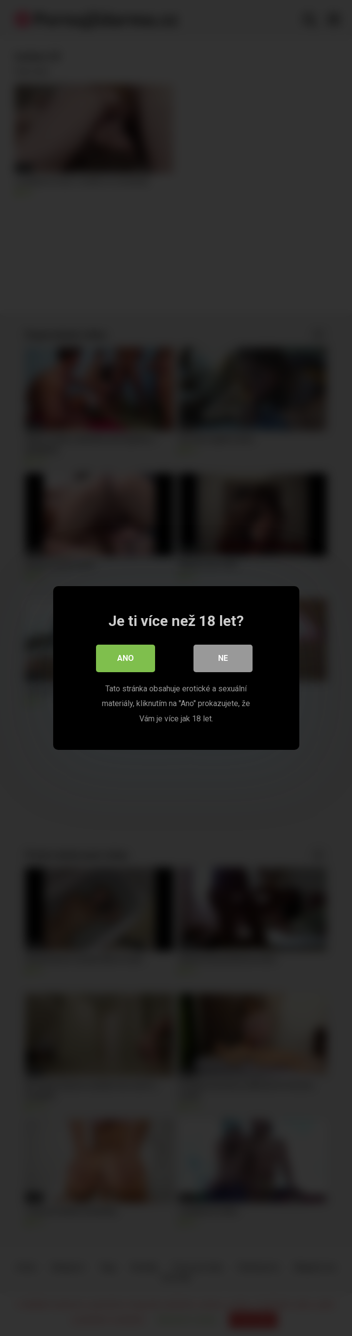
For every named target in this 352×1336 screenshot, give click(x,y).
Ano (125, 658)
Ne (223, 658)
